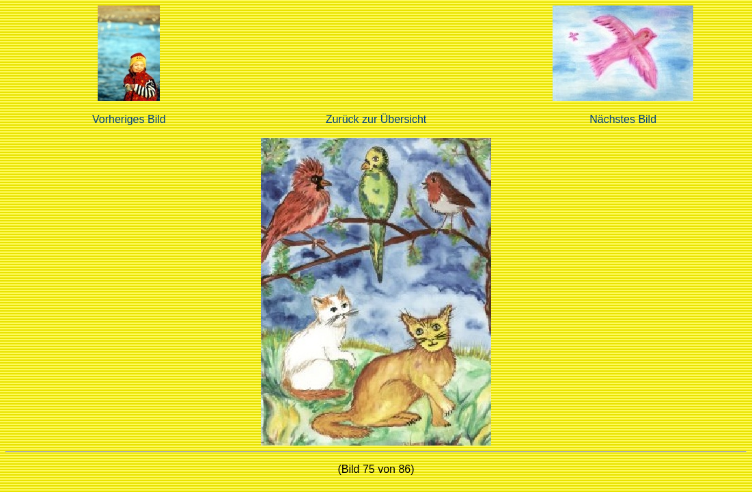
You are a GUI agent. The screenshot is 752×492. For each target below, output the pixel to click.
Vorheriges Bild (129, 119)
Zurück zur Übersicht (376, 119)
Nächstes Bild (622, 119)
